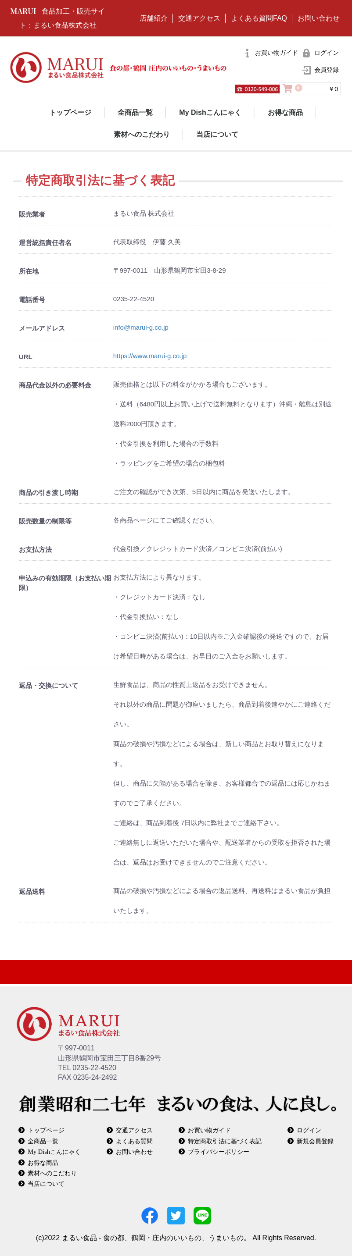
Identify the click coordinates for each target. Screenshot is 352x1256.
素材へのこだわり (142, 134)
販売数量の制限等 (45, 521)
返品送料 (32, 891)
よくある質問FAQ (259, 18)
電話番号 (32, 299)
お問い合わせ (319, 18)
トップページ (70, 112)
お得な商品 (285, 112)
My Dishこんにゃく (210, 112)
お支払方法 (35, 549)
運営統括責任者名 (45, 242)
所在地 (29, 271)
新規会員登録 (315, 1141)
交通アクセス (199, 18)
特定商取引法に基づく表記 (225, 1141)
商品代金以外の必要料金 (55, 385)
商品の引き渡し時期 (48, 492)
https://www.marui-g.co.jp (150, 355)
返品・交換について (48, 685)
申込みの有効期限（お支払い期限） (65, 582)
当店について (217, 134)
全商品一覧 (135, 112)
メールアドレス (42, 328)
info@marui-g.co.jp (141, 327)
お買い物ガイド (209, 1130)
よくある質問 (134, 1141)
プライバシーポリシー (218, 1151)
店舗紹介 (154, 18)
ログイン (309, 1130)
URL (25, 356)
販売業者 (32, 214)
